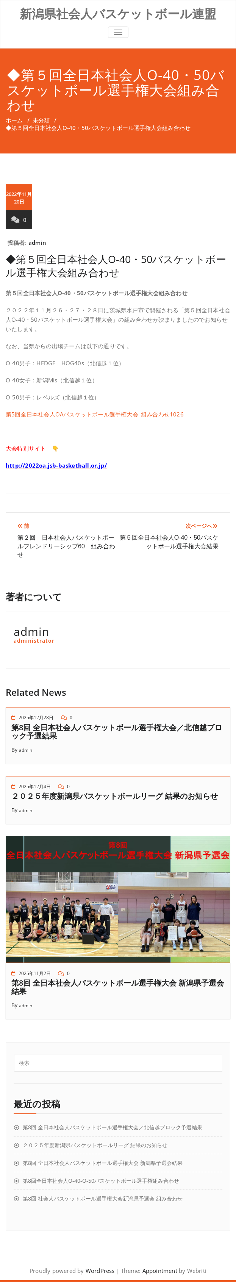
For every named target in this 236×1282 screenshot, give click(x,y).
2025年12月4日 (35, 786)
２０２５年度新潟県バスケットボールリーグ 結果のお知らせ (114, 796)
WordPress (100, 1270)
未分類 (41, 120)
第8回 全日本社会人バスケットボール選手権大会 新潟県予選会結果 (117, 987)
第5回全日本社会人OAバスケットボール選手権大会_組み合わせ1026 (95, 414)
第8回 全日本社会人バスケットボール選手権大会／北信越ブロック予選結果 (116, 731)
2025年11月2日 (35, 973)
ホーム (14, 120)
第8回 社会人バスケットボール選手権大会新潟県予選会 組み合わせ (103, 1198)
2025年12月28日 (36, 717)
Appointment (159, 1270)
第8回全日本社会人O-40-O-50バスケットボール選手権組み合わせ (101, 1180)
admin (37, 242)
